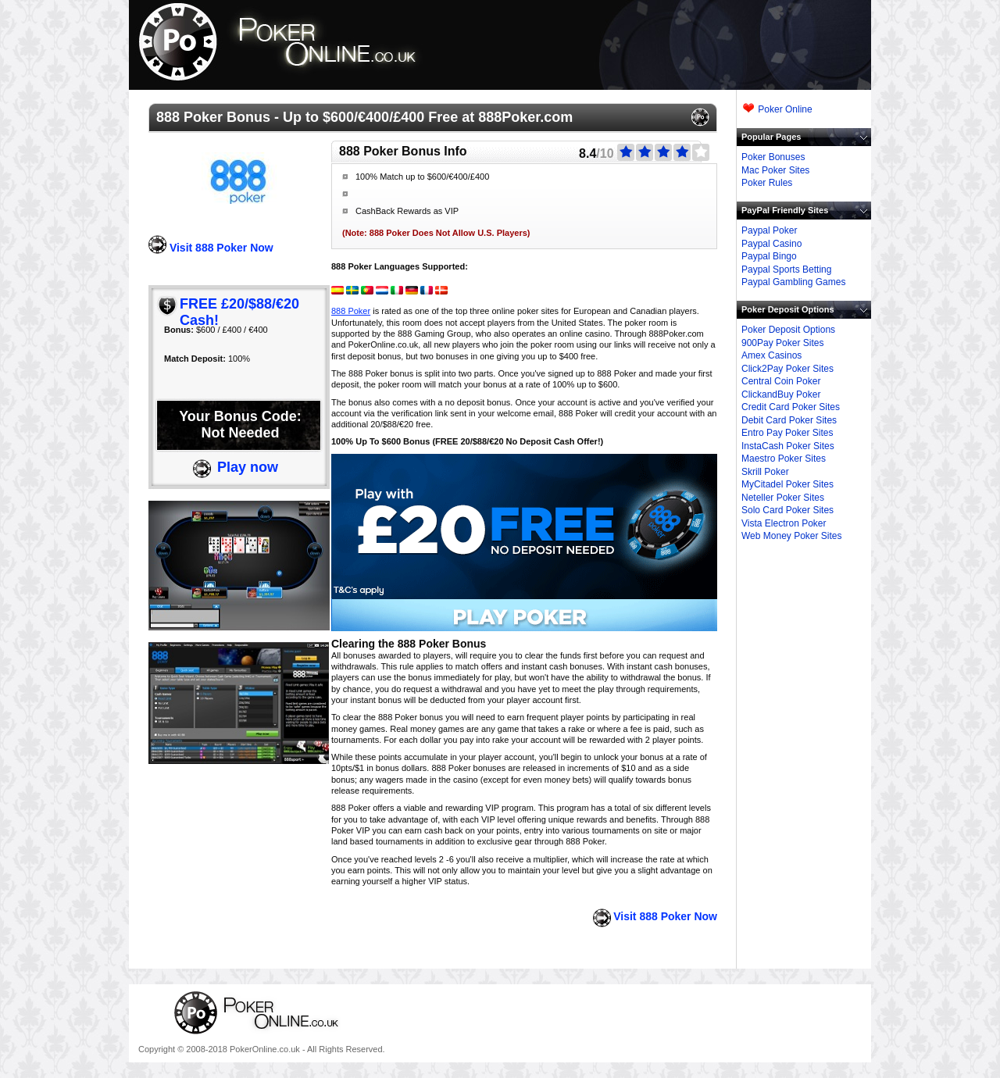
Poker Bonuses (773, 157)
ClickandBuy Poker (780, 394)
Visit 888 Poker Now (221, 247)
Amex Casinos (771, 355)
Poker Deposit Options (788, 329)
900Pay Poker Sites (782, 342)
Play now (247, 467)
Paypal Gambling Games (793, 282)
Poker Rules (766, 182)
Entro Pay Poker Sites (787, 432)
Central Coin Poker (780, 381)
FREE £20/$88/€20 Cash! (239, 312)
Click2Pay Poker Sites (787, 368)
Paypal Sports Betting (786, 269)
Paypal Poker (769, 230)
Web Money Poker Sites (791, 535)
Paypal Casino (771, 243)
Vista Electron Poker (784, 523)
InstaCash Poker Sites (787, 446)
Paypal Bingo (769, 256)
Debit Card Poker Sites (789, 420)
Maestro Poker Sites (783, 458)
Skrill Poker (765, 471)
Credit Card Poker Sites (790, 407)
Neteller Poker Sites (782, 497)
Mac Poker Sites (775, 170)
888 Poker (350, 311)
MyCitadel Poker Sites (787, 484)
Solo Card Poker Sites (787, 510)
